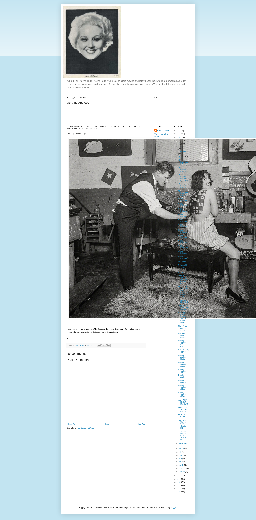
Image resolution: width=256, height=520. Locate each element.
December (182, 147)
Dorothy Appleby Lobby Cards (182, 344)
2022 (179, 131)
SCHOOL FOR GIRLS (183, 416)
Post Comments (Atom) (85, 428)
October (182, 157)
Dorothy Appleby (182, 371)
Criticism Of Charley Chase (182, 267)
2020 (179, 137)
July (180, 452)
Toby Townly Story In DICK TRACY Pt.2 (182, 424)
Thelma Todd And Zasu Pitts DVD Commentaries (183, 280)
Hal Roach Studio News (182, 335)
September (183, 443)
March (181, 465)
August (181, 449)
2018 (179, 144)
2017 (179, 476)
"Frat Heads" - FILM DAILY (183, 301)
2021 (179, 134)
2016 (179, 479)
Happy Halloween (183, 199)
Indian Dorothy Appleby (183, 351)
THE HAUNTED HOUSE (183, 162)
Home (107, 424)
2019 (179, 140)
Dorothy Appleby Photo (182, 357)
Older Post (141, 424)
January (182, 472)
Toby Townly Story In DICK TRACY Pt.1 (182, 435)
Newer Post (71, 424)
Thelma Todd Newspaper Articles (183, 307)
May (180, 459)
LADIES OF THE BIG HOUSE (182, 409)
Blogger (173, 508)
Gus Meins (182, 272)
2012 (179, 492)
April (180, 462)
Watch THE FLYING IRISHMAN (183, 402)
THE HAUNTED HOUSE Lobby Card (183, 178)
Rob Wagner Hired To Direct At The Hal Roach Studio (182, 318)
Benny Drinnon (163, 130)
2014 (179, 485)
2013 (179, 489)
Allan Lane (182, 262)
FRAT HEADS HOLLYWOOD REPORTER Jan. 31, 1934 (183, 292)
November (182, 152)
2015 (179, 482)
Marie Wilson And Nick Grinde (183, 328)
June (181, 455)
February (182, 468)
